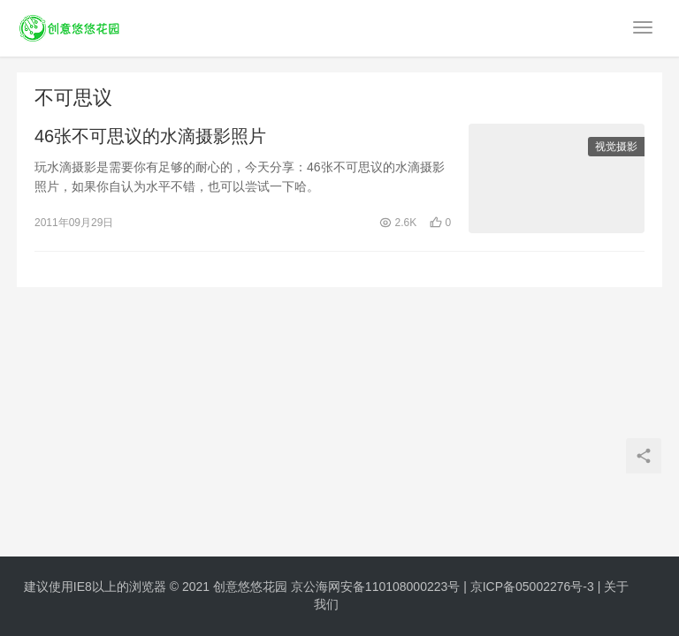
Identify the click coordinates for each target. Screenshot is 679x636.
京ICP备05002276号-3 (532, 586)
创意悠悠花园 (250, 586)
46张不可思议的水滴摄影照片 (150, 136)
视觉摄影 (616, 146)
